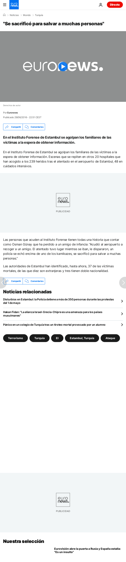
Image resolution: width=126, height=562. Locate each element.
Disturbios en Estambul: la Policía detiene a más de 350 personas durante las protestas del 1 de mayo (58, 301)
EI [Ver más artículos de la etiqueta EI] (57, 338)
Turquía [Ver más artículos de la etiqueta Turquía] (39, 338)
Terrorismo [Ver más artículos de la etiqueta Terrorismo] (15, 338)
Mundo (27, 15)
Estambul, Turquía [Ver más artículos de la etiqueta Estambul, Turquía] (82, 338)
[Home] (4, 15)
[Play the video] (63, 66)
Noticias (14, 15)
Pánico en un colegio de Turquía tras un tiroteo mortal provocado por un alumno (54, 324)
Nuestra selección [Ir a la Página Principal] (23, 541)
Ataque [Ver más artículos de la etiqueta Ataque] (110, 338)
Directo (115, 4)
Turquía (39, 15)
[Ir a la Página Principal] (14, 4)
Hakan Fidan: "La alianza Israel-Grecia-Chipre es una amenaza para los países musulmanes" (52, 313)
